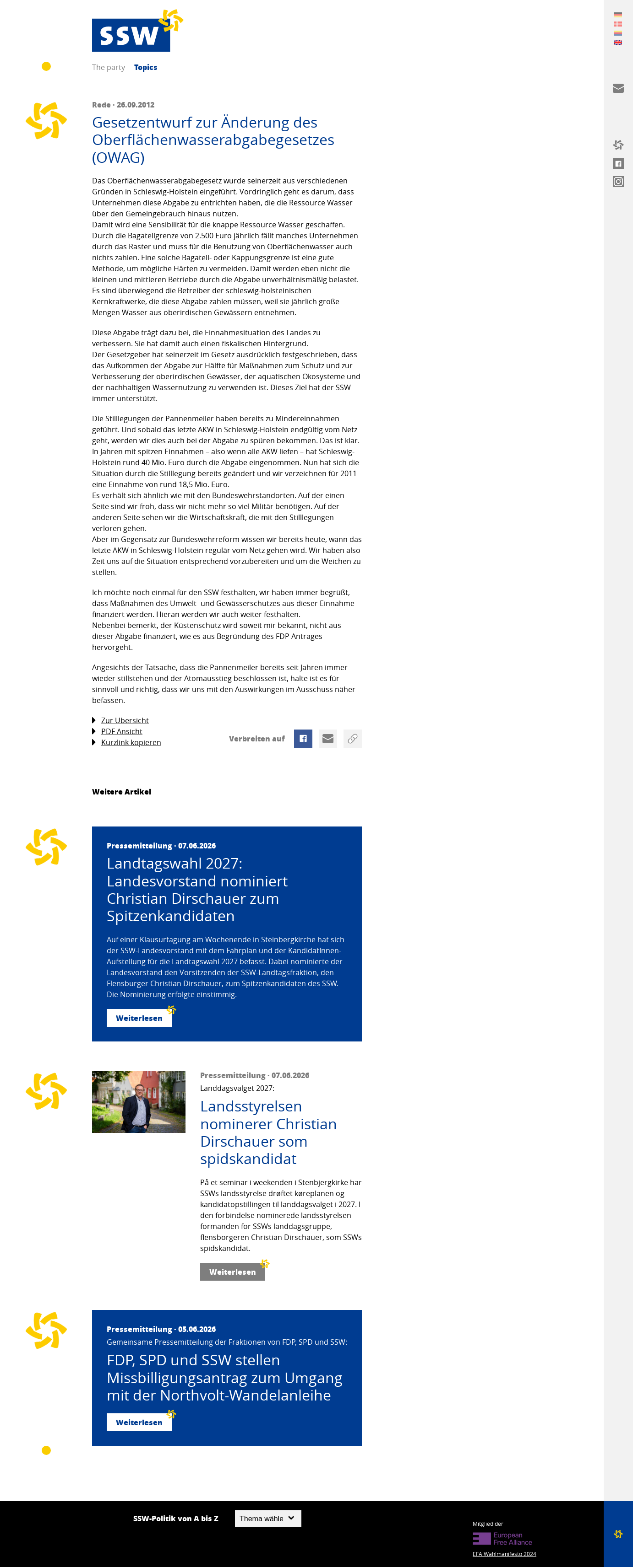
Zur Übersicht (120, 720)
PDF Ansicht (117, 731)
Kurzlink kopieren (126, 742)
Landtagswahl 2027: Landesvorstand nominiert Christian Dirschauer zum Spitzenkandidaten (197, 889)
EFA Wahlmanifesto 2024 (504, 1553)
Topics (146, 67)
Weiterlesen (144, 1016)
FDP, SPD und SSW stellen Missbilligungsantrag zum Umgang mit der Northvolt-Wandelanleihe (225, 1377)
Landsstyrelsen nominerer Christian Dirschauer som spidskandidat (268, 1132)
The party (108, 67)
